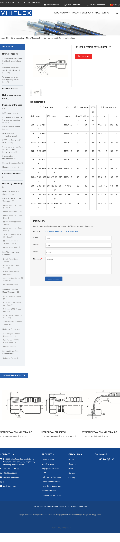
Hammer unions (10, 170)
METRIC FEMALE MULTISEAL (55, 438)
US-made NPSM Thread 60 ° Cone (12, 310)
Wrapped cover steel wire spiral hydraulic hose (11, 79)
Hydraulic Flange (11, 335)
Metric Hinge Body (11, 253)
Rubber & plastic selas (11, 164)
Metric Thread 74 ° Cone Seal (12, 235)
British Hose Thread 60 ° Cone (12, 273)
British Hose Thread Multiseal (11, 279)
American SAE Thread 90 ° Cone (13, 329)
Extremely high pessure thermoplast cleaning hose (12, 120)
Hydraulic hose (11, 54)
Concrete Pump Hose (9, 178)
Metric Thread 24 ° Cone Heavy (12, 210)
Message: (37, 259)
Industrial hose (11, 89)
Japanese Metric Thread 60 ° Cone (12, 242)
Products (72, 13)
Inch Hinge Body (11, 291)
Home (52, 13)
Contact (105, 13)
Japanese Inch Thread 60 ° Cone (13, 285)
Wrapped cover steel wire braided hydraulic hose (11, 70)
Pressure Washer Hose (52, 504)
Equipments (85, 13)
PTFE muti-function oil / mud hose (12, 142)
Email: (36, 245)
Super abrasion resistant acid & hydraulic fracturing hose (12, 150)
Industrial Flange (11, 364)
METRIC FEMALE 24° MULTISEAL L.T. (18, 438)
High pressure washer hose (9, 97)
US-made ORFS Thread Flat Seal (12, 316)
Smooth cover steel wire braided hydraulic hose (12, 61)
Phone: (36, 252)
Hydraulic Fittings (77, 524)
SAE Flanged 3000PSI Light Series (12, 341)
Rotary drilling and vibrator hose (10, 158)
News (96, 13)
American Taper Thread (12, 303)
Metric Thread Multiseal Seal (12, 229)
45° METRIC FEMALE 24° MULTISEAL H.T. (63, 231)
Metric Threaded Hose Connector (11, 203)
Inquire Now (83, 56)
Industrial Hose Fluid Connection (11, 358)
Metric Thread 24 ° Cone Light (12, 223)
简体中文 (116, 5)
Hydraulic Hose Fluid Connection (11, 196)
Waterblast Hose (49, 500)
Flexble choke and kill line (11, 128)
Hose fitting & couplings (9, 189)
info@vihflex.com (53, 5)
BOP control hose (11, 114)
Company (61, 13)
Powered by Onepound (61, 537)
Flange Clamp (10, 352)
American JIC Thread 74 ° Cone (12, 323)
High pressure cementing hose (10, 135)
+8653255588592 (75, 5)
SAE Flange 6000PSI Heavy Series (11, 347)
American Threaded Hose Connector (11, 296)
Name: (36, 238)
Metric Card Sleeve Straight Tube (10, 248)
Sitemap (71, 487)
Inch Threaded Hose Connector (11, 259)
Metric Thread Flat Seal (12, 216)
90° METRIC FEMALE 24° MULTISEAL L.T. (100, 440)
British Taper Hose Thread (10, 266)
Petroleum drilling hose (11, 107)
